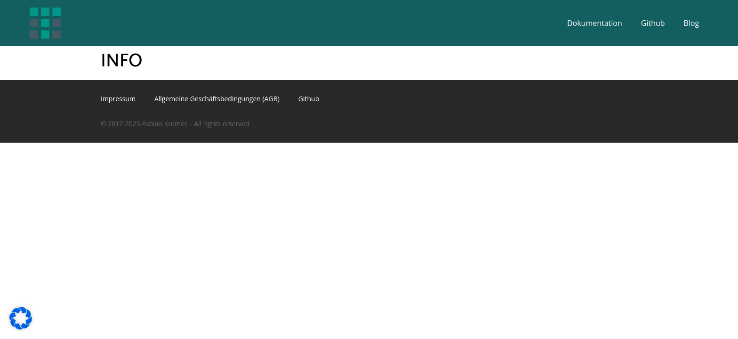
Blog (691, 23)
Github (653, 23)
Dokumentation (594, 23)
